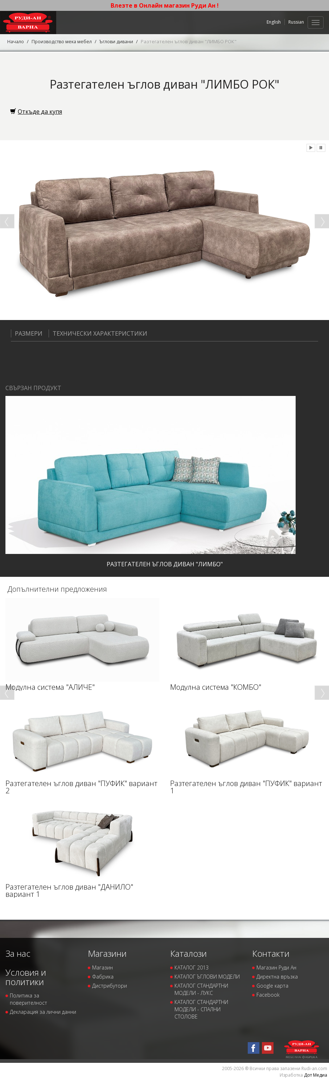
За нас (17, 953)
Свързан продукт (33, 388)
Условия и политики (25, 976)
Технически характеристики (98, 333)
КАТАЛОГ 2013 (191, 967)
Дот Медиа (315, 1075)
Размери (26, 333)
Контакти (270, 953)
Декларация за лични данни (43, 1011)
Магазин (102, 967)
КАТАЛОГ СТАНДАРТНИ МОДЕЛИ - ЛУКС (201, 989)
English (274, 22)
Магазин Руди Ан (276, 967)
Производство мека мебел (63, 41)
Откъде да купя (36, 112)
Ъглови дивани (119, 41)
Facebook (268, 994)
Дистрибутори (109, 985)
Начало (16, 41)
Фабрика (103, 976)
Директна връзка (277, 976)
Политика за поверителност (28, 999)
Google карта (272, 985)
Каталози (188, 953)
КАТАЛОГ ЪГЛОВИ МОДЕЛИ (207, 976)
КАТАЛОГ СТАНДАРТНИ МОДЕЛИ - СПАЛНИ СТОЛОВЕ (201, 1009)
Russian (296, 22)
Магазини (107, 953)
